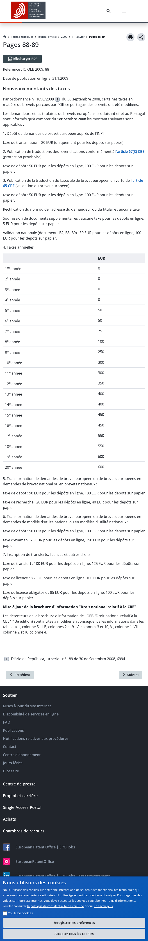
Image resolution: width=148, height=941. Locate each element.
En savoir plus (103, 906)
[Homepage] (5, 37)
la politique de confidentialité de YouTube (55, 906)
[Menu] (124, 11)
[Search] (109, 11)
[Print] (130, 37)
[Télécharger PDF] (22, 59)
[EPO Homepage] (28, 11)
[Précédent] (20, 675)
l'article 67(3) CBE (130, 151)
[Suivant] (130, 675)
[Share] (141, 37)
